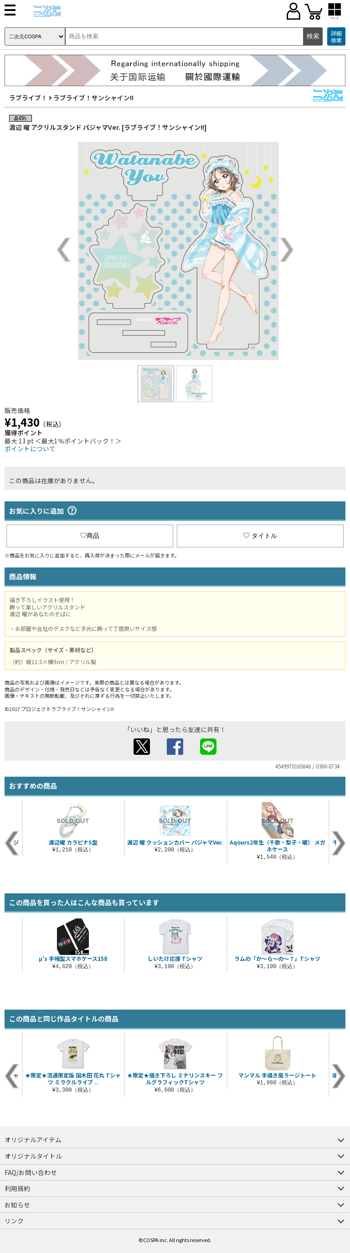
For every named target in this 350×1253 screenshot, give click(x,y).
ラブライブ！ (28, 97)
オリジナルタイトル (33, 1155)
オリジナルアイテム (33, 1139)
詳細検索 (336, 36)
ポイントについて (30, 448)
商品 (89, 535)
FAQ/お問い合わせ (31, 1172)
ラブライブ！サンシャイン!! (93, 97)
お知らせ (17, 1204)
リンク (14, 1220)
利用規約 (17, 1188)
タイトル (260, 535)
